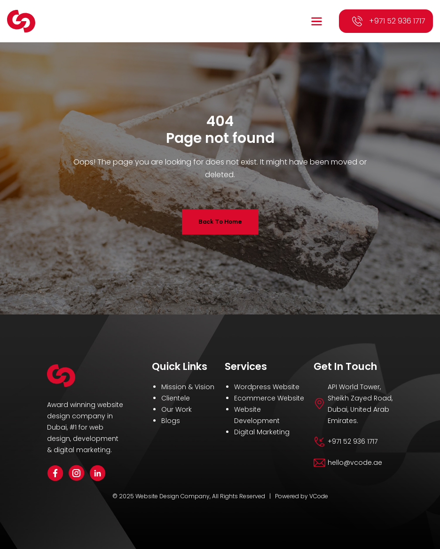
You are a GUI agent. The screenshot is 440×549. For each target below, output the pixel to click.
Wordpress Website (266, 387)
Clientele (175, 398)
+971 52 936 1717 (397, 21)
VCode (318, 496)
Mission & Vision (187, 387)
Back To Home (220, 221)
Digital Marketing (262, 432)
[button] (318, 21)
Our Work (176, 409)
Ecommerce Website (269, 398)
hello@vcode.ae (355, 462)
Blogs (170, 420)
